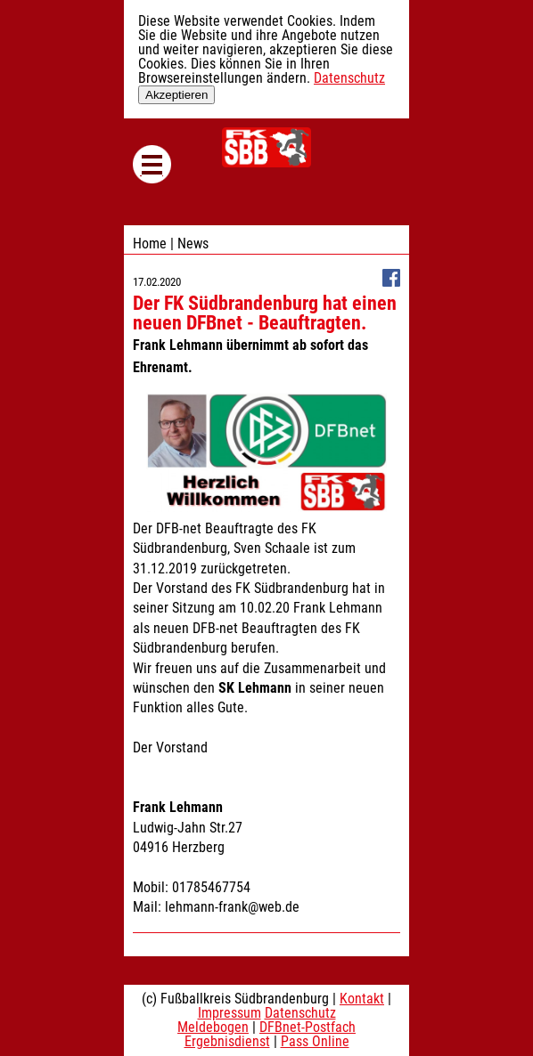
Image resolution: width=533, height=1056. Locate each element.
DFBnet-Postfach (307, 1027)
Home (150, 243)
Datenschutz (349, 77)
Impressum (229, 1012)
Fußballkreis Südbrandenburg (266, 147)
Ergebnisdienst (227, 1041)
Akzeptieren (176, 95)
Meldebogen (213, 1027)
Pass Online (315, 1041)
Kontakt (362, 998)
